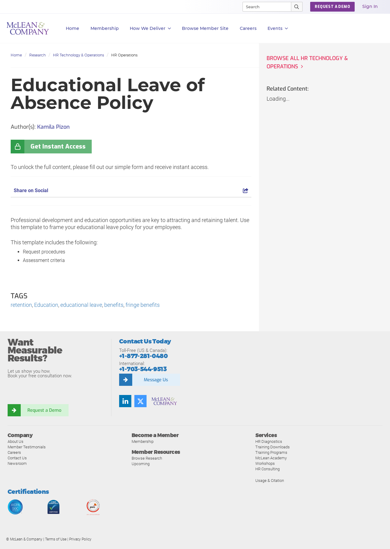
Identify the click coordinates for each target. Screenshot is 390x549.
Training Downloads (272, 447)
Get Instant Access (58, 146)
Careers (14, 452)
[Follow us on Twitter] (140, 401)
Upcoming (141, 464)
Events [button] (278, 28)
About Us (15, 442)
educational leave (81, 305)
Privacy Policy (80, 539)
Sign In (370, 6)
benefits (113, 305)
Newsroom (17, 463)
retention (21, 305)
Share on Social (131, 190)
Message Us (155, 380)
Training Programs (271, 452)
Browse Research (147, 458)
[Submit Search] (297, 7)
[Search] (264, 7)
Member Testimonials (27, 447)
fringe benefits (143, 305)
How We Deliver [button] (150, 28)
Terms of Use (55, 539)
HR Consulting (267, 469)
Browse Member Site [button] (205, 28)
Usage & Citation (269, 481)
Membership (104, 28)
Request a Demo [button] (332, 6)
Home (72, 28)
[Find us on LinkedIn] (125, 401)
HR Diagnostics (268, 442)
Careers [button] (248, 28)
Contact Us (17, 458)
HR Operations (124, 55)
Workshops (265, 463)
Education (46, 305)
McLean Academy (271, 458)
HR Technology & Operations (78, 55)
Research (37, 55)
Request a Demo (44, 410)
